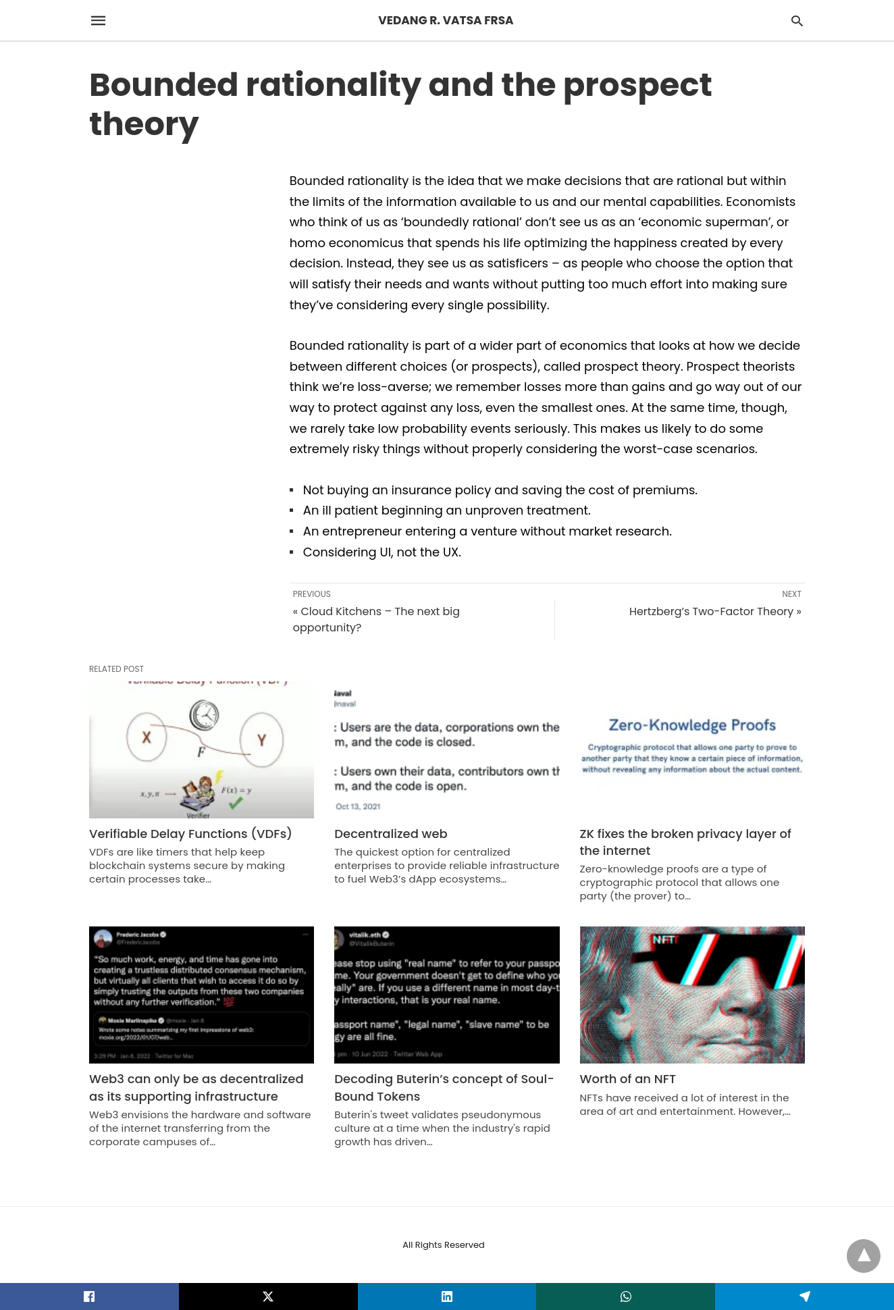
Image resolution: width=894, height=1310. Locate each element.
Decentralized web (390, 833)
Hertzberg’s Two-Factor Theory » (715, 611)
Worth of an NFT (628, 1078)
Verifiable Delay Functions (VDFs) (190, 833)
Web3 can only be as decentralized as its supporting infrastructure (196, 1087)
